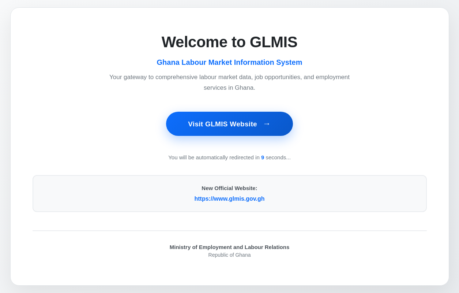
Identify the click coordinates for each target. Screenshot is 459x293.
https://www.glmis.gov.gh (230, 199)
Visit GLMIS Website (223, 124)
